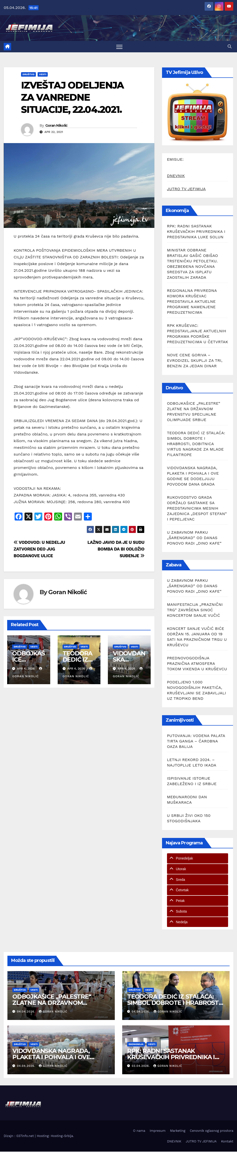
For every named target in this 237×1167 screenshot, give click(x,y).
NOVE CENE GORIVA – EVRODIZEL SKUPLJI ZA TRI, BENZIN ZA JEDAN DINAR (194, 360)
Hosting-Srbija (62, 1136)
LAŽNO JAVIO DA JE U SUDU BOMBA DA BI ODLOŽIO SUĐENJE (115, 549)
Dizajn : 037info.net (19, 1136)
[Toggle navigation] (119, 47)
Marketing (177, 1131)
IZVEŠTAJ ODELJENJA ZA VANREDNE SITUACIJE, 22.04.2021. (72, 97)
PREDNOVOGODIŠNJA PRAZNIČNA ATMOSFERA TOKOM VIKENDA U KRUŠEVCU (197, 663)
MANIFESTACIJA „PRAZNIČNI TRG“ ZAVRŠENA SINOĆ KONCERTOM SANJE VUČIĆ (195, 610)
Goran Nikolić (56, 125)
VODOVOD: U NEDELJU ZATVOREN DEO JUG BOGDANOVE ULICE (39, 549)
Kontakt (227, 1141)
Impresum (158, 1131)
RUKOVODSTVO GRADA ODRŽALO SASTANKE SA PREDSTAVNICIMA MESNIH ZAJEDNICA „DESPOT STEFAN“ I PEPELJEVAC (197, 508)
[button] (230, 46)
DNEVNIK (176, 175)
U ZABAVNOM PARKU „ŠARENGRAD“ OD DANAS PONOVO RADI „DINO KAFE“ (194, 538)
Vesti (42, 74)
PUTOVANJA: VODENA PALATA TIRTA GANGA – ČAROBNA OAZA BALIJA (196, 741)
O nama (139, 1131)
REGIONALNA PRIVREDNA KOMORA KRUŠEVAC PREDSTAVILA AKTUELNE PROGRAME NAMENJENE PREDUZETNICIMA (192, 301)
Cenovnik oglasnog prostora (211, 1131)
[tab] (197, 858)
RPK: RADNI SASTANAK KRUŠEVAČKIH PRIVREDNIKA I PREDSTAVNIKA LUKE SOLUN (196, 231)
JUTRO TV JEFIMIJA (186, 188)
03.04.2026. (141, 1066)
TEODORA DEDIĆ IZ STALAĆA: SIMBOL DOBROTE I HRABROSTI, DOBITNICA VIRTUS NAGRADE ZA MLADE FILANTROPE (196, 443)
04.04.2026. (26, 1011)
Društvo (28, 74)
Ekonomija (136, 1044)
